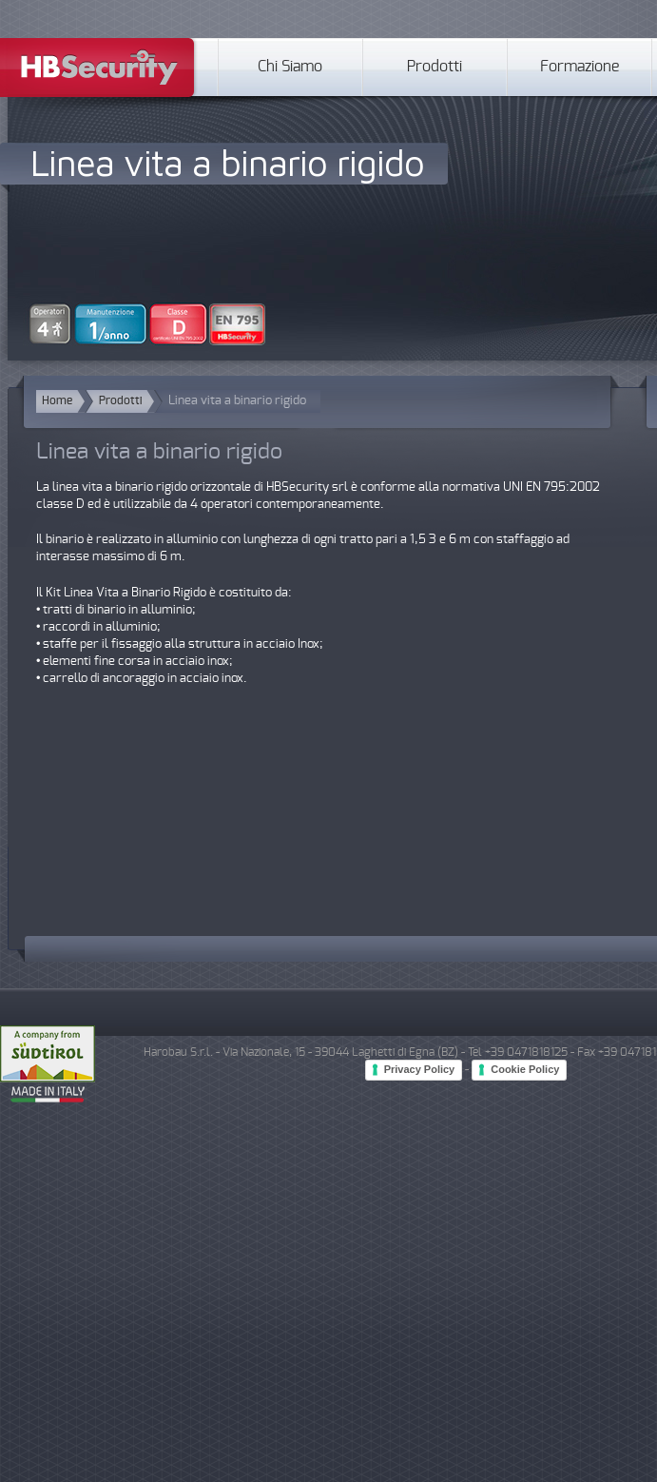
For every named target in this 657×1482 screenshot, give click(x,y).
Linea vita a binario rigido (227, 162)
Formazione (579, 67)
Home (57, 401)
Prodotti (434, 67)
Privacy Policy (419, 1069)
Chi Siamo (290, 67)
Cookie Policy (525, 1069)
